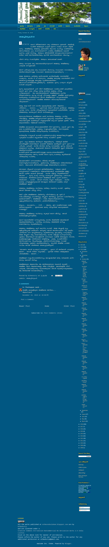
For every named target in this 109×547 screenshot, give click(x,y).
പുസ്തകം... (81, 127)
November (84, 255)
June (83, 416)
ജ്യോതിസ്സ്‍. (81, 473)
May (83, 419)
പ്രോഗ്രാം (81, 132)
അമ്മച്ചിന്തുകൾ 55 (84, 362)
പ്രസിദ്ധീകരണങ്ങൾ (84, 41)
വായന (80, 200)
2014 (81, 433)
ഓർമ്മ (38, 26)
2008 (81, 447)
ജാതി (39, 28)
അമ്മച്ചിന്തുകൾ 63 (84, 304)
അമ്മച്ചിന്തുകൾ (31, 278)
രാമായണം (81, 228)
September (85, 410)
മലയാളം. (81, 464)
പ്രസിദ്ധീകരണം (83, 121)
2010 (81, 443)
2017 (81, 426)
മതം (55, 28)
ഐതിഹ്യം (81, 209)
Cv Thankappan (28, 287)
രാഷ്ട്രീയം (81, 173)
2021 (81, 244)
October (84, 259)
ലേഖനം (68, 26)
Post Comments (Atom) (53, 313)
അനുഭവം (30, 26)
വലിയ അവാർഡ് (84, 406)
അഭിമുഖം (81, 198)
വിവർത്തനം (81, 233)
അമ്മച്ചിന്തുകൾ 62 (84, 309)
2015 (81, 431)
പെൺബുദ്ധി (82, 214)
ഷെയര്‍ (80, 135)
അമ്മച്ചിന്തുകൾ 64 (84, 299)
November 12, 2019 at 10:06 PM (35, 295)
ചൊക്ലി (80, 118)
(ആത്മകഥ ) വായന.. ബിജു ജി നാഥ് (85, 292)
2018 (81, 424)
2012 (81, 438)
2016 (81, 429)
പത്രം (80, 176)
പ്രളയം (80, 219)
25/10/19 (24, 43)
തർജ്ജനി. (81, 470)
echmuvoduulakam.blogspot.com (55, 524)
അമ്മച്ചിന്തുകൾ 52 (84, 386)
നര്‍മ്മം (80, 187)
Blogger (68, 544)
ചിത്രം (80, 113)
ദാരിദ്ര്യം (81, 206)
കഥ (45, 26)
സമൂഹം (80, 148)
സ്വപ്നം (80, 184)
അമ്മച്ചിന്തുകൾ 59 (84, 325)
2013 (81, 436)
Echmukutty (22, 526)
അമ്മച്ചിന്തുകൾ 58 (84, 330)
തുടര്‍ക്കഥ (22, 28)
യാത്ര (60, 26)
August (84, 414)
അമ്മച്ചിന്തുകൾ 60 (84, 320)
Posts (81, 507)
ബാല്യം (47, 28)
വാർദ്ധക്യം (81, 203)
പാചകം (80, 137)
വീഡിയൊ (81, 146)
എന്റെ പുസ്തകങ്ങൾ (83, 157)
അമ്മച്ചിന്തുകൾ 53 (84, 373)
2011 (81, 440)
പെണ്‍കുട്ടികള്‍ (82, 192)
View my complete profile (86, 69)
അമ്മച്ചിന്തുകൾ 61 (84, 315)
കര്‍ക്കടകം (81, 211)
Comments (83, 510)
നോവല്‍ (52, 26)
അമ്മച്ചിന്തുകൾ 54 (84, 368)
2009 (81, 445)
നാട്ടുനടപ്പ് (81, 189)
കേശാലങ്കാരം (82, 222)
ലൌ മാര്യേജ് (82, 230)
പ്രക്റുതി (81, 217)
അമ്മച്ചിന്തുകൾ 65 (84, 263)
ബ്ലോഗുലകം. (82, 467)
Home (47, 306)
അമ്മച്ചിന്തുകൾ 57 (84, 336)
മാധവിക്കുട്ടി (81, 225)
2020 (81, 247)
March (84, 421)
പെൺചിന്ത (77, 26)
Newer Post (24, 306)
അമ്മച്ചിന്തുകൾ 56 (84, 357)
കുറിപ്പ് (21, 26)
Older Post (69, 306)
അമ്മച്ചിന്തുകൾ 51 (84, 391)
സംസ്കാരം (32, 28)
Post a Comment (27, 299)
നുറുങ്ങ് (80, 168)
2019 (81, 249)
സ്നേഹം (86, 26)
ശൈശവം (81, 236)
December (84, 251)
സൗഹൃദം (81, 195)
